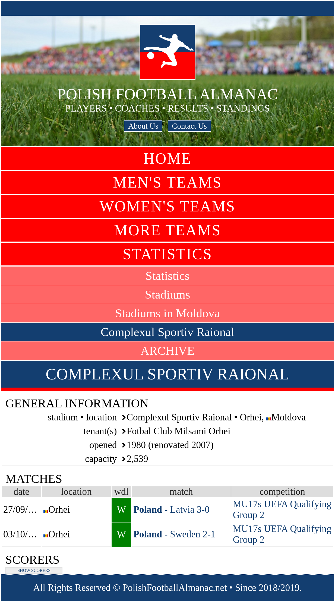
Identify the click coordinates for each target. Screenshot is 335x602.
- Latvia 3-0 (171, 509)
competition (282, 491)
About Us (143, 126)
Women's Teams (168, 206)
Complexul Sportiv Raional (168, 332)
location (76, 491)
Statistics (167, 254)
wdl (121, 491)
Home (168, 158)
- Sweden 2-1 (174, 534)
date (22, 491)
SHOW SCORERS (33, 570)
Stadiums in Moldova (167, 313)
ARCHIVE (167, 350)
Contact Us (189, 126)
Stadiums (167, 294)
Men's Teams (167, 182)
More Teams (167, 230)
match (181, 491)
